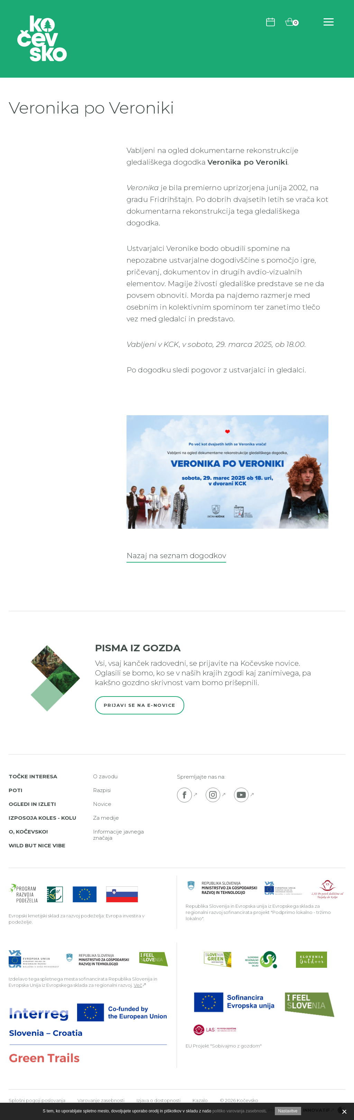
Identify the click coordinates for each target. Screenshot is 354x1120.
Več (138, 985)
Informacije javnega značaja (118, 834)
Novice (102, 804)
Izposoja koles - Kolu (42, 818)
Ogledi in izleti (32, 804)
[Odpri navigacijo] (328, 22)
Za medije (106, 818)
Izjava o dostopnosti (158, 1100)
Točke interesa (33, 776)
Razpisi (102, 790)
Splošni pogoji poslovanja (37, 1100)
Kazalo (200, 1100)
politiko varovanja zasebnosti (238, 1111)
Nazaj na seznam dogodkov (176, 555)
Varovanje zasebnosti (100, 1100)
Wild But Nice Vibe (37, 845)
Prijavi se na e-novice (140, 705)
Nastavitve (288, 1111)
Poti (15, 790)
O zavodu (105, 776)
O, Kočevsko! (28, 831)
